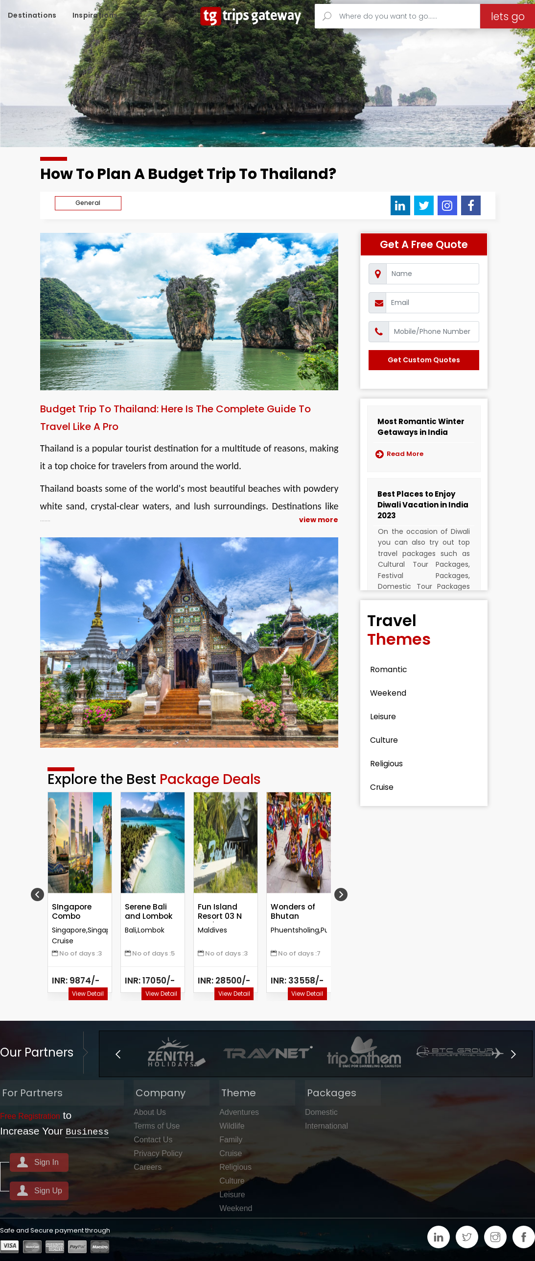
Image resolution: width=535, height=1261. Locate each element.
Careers (148, 1166)
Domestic (321, 1112)
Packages (329, 1092)
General (87, 203)
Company (159, 1092)
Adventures (239, 1112)
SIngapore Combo (72, 912)
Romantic (392, 670)
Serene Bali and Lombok (149, 912)
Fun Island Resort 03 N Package (220, 917)
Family (230, 1139)
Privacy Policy (158, 1153)
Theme (236, 1092)
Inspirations (95, 15)
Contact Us (153, 1139)
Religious (390, 764)
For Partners (30, 1092)
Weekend (392, 693)
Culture (387, 740)
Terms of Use (157, 1125)
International (326, 1125)
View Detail (88, 993)
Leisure (386, 717)
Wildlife (232, 1125)
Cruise (385, 787)
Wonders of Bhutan (294, 912)
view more (318, 520)
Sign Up (48, 1190)
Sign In (46, 1162)
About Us (150, 1112)
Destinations (32, 15)
